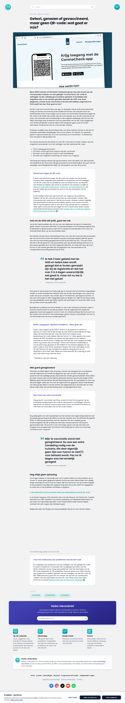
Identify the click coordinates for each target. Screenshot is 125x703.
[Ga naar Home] (8, 7)
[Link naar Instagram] (57, 686)
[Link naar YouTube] (68, 686)
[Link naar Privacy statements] (68, 680)
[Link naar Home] (33, 676)
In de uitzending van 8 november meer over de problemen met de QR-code (60, 492)
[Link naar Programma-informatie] (69, 676)
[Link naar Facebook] (51, 686)
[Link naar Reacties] (57, 676)
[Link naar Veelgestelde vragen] (87, 676)
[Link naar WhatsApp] (74, 686)
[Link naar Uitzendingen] (47, 676)
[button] (92, 7)
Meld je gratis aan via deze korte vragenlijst (66, 580)
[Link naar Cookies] (79, 680)
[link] (36, 595)
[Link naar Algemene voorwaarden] (51, 680)
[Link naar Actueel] (39, 676)
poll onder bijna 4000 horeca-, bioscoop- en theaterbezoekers (61, 187)
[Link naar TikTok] (62, 686)
